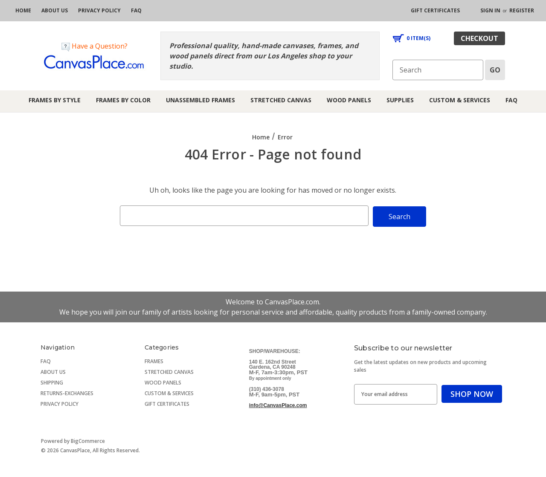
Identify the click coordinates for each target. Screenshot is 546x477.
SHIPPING (52, 381)
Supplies (400, 100)
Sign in (490, 10)
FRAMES (154, 360)
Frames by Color (123, 100)
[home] (23, 10)
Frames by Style (55, 100)
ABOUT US (53, 371)
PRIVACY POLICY (59, 403)
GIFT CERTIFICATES (167, 403)
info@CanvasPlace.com (278, 405)
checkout (479, 38)
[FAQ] (136, 10)
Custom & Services (459, 100)
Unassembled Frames (200, 100)
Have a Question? (94, 46)
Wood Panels (349, 100)
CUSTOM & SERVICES (169, 392)
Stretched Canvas (280, 100)
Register (521, 10)
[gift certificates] (435, 10)
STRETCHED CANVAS (169, 371)
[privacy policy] (99, 10)
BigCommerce (88, 440)
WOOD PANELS (163, 381)
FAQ (511, 100)
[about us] (54, 10)
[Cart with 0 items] (411, 38)
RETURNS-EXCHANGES (67, 392)
